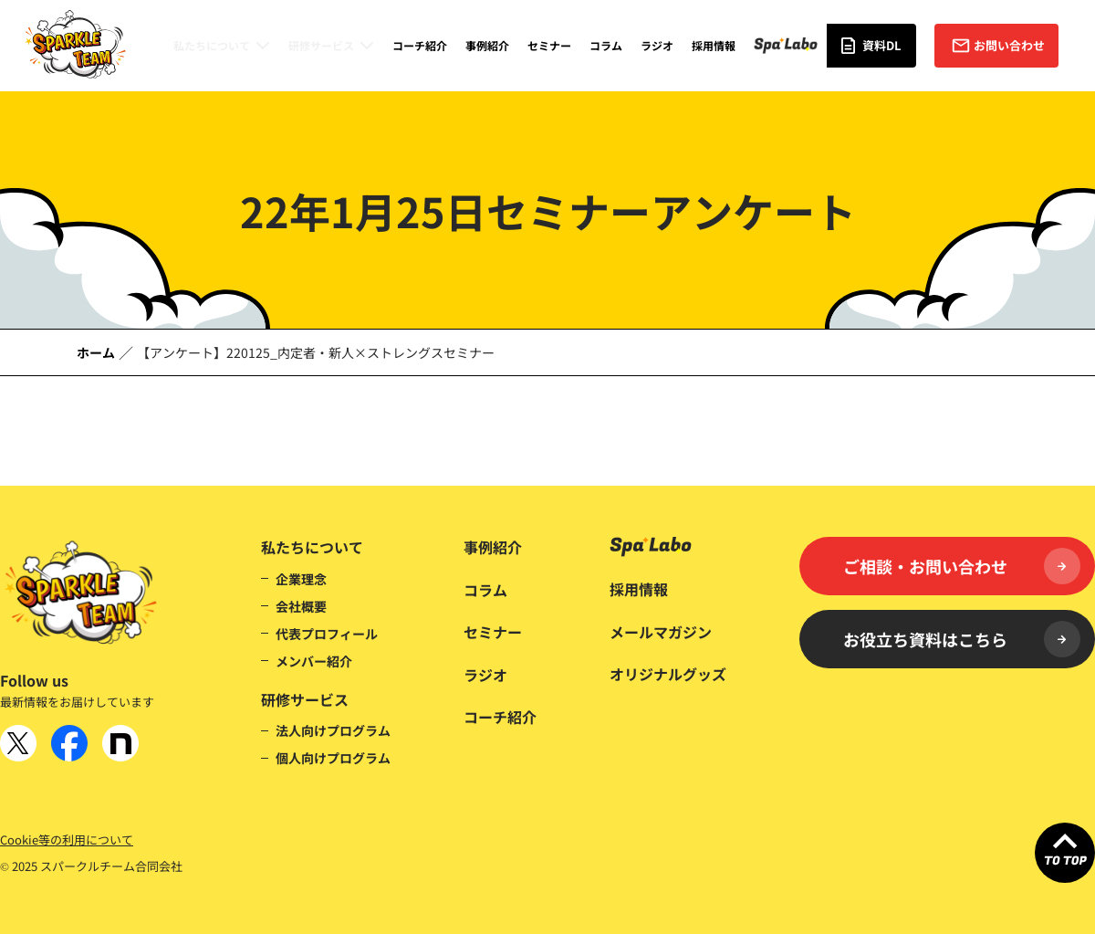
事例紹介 (487, 45)
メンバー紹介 (314, 661)
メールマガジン (661, 632)
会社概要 (301, 606)
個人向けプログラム (333, 757)
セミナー (549, 45)
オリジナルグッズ (668, 674)
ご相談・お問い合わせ (961, 566)
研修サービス (321, 45)
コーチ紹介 (419, 45)
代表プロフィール (327, 633)
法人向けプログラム (333, 730)
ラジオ (657, 45)
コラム (605, 45)
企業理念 (301, 578)
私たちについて (211, 45)
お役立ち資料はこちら (961, 639)
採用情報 (713, 45)
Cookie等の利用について (66, 839)
